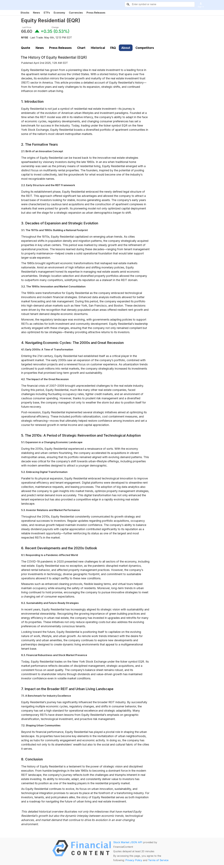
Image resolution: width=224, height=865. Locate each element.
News (36, 12)
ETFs (47, 12)
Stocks (25, 12)
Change (55, 27)
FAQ (113, 48)
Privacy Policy (133, 860)
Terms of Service (158, 860)
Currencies (76, 12)
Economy (59, 12)
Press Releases (95, 12)
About (125, 48)
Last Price (26, 27)
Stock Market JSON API (127, 842)
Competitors (144, 48)
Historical (98, 48)
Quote (25, 48)
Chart (81, 48)
